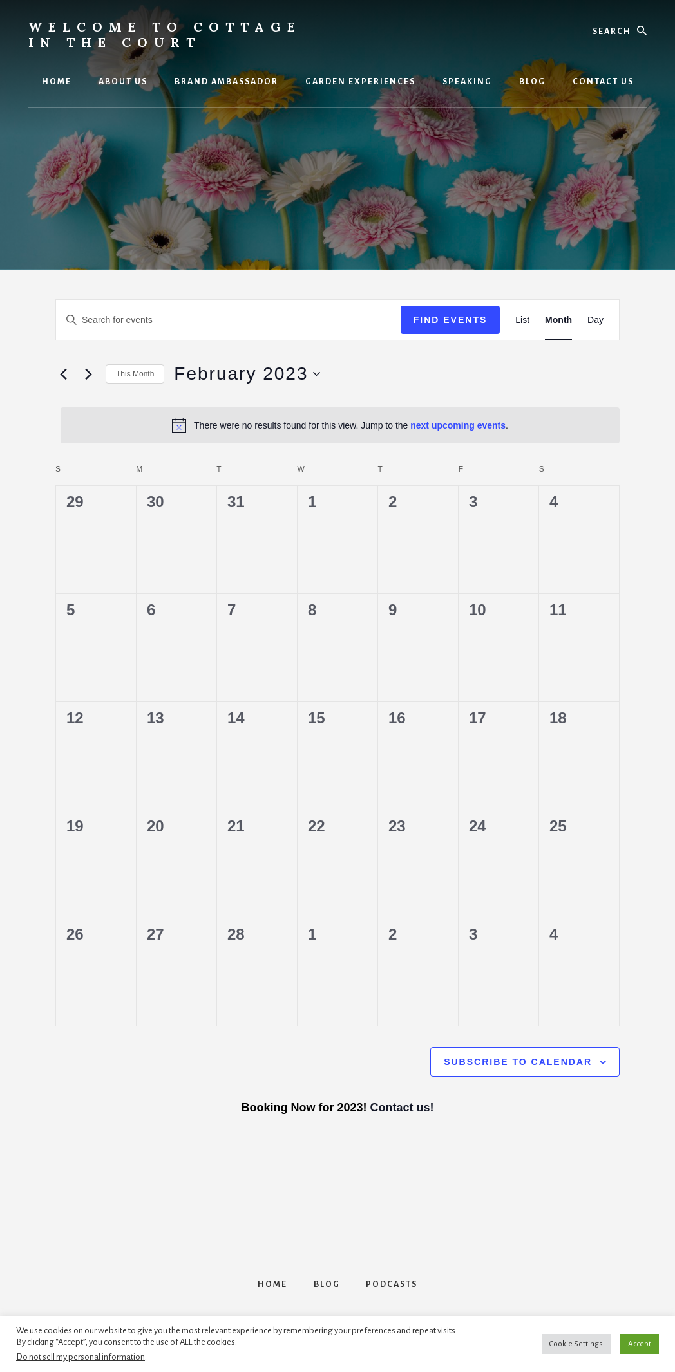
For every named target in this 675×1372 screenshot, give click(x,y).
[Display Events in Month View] (558, 320)
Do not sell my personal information (80, 1357)
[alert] (340, 425)
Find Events (451, 320)
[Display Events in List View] (522, 320)
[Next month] (88, 374)
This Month (135, 373)
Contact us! (402, 1107)
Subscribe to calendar (518, 1062)
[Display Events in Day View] (595, 320)
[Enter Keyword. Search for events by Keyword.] (228, 320)
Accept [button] (639, 1344)
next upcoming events (458, 425)
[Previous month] (63, 374)
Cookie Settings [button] (576, 1344)
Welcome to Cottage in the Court (164, 34)
